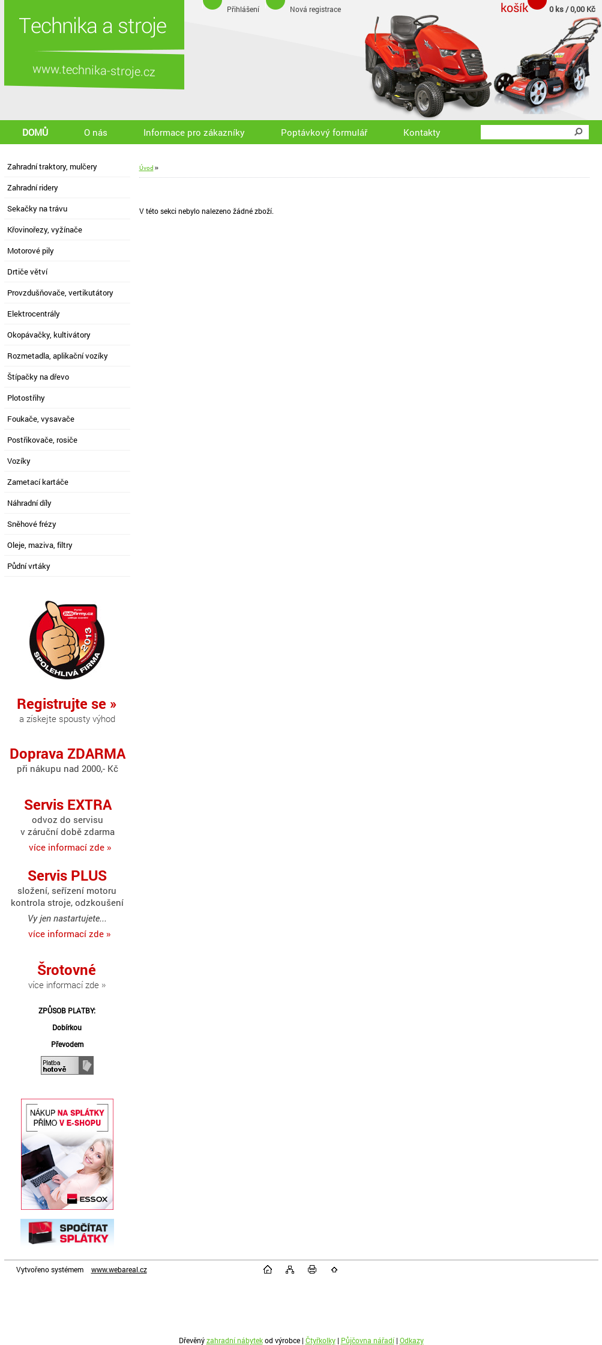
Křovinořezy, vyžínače (44, 229)
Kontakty (422, 132)
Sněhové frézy (31, 523)
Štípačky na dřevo (38, 376)
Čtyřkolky (321, 1340)
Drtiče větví (27, 271)
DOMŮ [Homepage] (35, 132)
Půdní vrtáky (28, 565)
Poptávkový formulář (324, 132)
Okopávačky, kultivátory (49, 334)
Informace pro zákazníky (194, 132)
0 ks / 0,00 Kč (572, 9)
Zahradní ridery (32, 187)
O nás (95, 132)
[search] (578, 132)
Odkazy (412, 1340)
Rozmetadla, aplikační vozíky (57, 355)
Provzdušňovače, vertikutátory (60, 292)
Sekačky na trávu (37, 208)
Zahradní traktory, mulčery (52, 166)
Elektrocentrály (33, 313)
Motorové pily (30, 250)
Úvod (146, 168)
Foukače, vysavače (40, 418)
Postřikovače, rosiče (42, 439)
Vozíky (19, 460)
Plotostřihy (26, 397)
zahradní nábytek (234, 1340)
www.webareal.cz (119, 1269)
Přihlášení (243, 9)
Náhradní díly (29, 502)
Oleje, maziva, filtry (40, 544)
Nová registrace (315, 9)
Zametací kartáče (37, 481)
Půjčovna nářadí (367, 1340)
